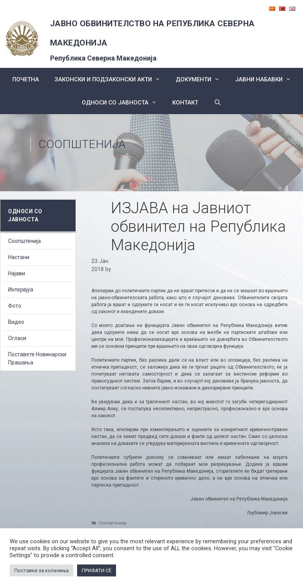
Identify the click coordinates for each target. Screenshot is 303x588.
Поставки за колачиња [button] (41, 570)
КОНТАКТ (185, 102)
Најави (16, 273)
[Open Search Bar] (217, 102)
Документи (201, 79)
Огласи (17, 338)
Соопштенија (82, 144)
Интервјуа (20, 289)
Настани (18, 257)
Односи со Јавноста (123, 102)
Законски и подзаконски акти (111, 79)
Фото (14, 306)
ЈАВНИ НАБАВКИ (267, 79)
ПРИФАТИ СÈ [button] (96, 570)
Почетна (25, 79)
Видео (16, 322)
